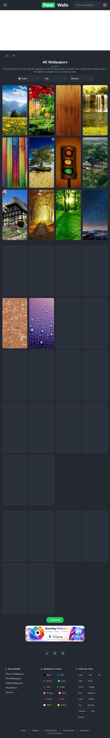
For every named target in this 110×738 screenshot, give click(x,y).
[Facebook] (47, 653)
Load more (55, 620)
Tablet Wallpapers (14, 683)
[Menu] (5, 5)
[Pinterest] (55, 653)
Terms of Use (68, 730)
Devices (9, 692)
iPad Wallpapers (13, 678)
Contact (35, 730)
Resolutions (11, 687)
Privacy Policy (51, 730)
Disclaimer (84, 730)
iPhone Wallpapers (15, 674)
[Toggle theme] (105, 5)
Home (23, 730)
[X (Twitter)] (63, 653)
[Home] (7, 55)
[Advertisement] (55, 30)
